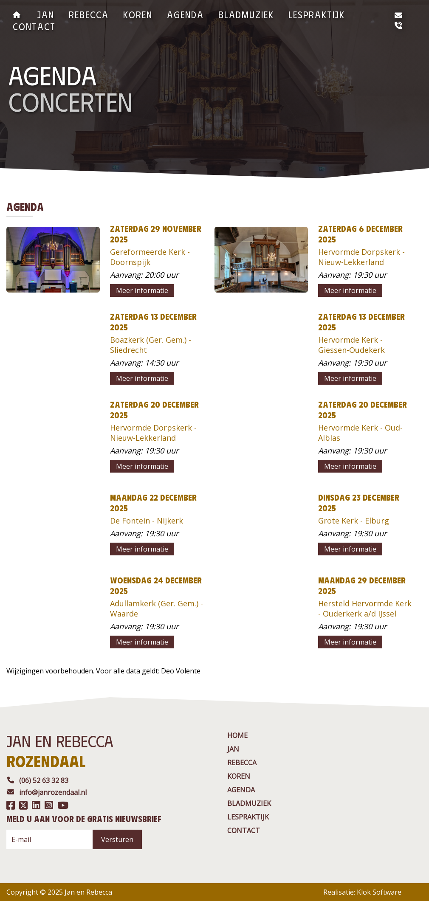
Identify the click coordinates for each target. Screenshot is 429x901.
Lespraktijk (316, 14)
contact (34, 26)
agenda (185, 14)
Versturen (117, 839)
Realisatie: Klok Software (362, 892)
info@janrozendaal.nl (46, 792)
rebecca (89, 14)
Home (237, 735)
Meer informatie (142, 290)
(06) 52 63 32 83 (37, 780)
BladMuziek (246, 14)
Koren (137, 14)
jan (45, 14)
